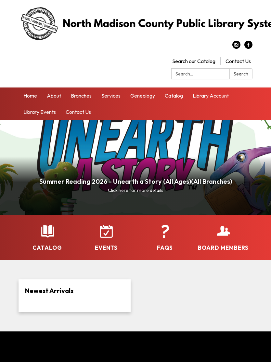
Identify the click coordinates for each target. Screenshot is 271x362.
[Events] (106, 238)
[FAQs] (164, 238)
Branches (81, 95)
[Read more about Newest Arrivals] (75, 295)
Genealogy (142, 95)
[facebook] (248, 47)
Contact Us (238, 61)
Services (111, 95)
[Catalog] (47, 238)
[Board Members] (223, 238)
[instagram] (236, 47)
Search (241, 74)
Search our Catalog (193, 61)
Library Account (211, 95)
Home (30, 95)
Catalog (174, 95)
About (54, 95)
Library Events (39, 112)
